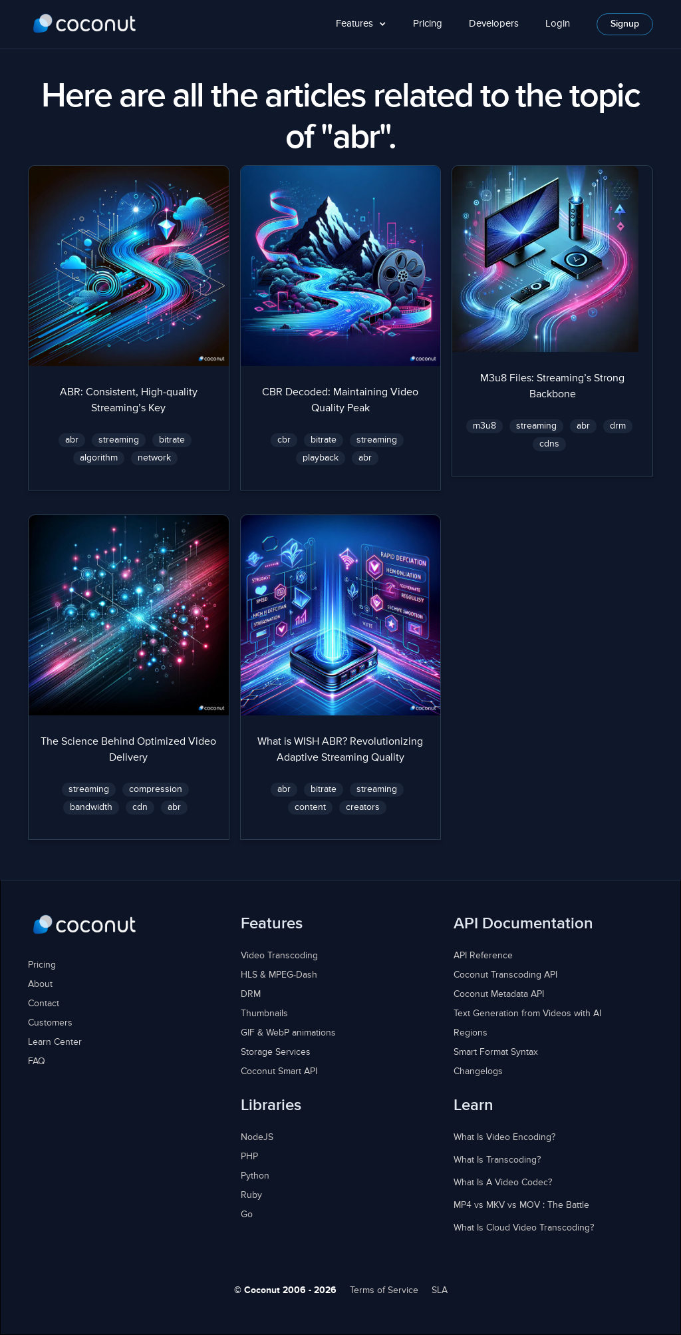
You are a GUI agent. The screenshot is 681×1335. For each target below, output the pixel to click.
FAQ (36, 1061)
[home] (85, 24)
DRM (251, 994)
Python (255, 1176)
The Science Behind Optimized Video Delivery (128, 750)
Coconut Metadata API (499, 994)
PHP (249, 1156)
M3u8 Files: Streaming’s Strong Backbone (552, 386)
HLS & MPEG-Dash (279, 975)
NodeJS (257, 1137)
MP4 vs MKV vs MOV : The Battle (521, 1205)
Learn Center (55, 1042)
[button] (361, 24)
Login (557, 24)
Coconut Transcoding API (505, 975)
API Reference (483, 955)
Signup (625, 24)
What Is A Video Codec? (503, 1182)
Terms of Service (384, 1290)
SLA (440, 1290)
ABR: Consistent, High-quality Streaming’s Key (129, 400)
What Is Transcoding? (497, 1160)
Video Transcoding (279, 955)
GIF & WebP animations (288, 1033)
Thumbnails (264, 1013)
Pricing (427, 24)
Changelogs (478, 1071)
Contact (43, 1003)
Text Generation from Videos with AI (527, 1013)
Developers (494, 24)
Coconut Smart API (279, 1071)
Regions (470, 1033)
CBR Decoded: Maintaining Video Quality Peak (340, 400)
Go (247, 1214)
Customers (50, 1023)
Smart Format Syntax (496, 1052)
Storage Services (276, 1052)
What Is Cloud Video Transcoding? (524, 1228)
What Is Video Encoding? (504, 1137)
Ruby (251, 1195)
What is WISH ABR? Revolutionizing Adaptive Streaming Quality (340, 750)
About (40, 984)
